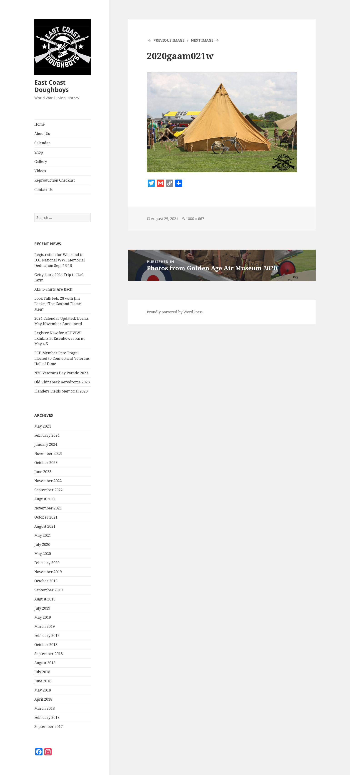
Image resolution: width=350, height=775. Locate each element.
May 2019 (42, 617)
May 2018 (42, 690)
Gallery (40, 161)
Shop (38, 152)
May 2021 (42, 535)
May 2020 (42, 553)
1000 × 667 (195, 218)
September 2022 (48, 489)
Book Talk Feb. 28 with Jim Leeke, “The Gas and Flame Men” (57, 304)
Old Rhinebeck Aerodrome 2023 (62, 382)
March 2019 (44, 626)
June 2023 (42, 471)
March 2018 (44, 708)
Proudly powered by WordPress (174, 311)
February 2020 (47, 562)
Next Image (202, 40)
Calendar (42, 142)
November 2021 (48, 508)
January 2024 (45, 444)
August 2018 (44, 662)
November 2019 (48, 571)
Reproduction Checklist (54, 180)
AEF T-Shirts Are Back (53, 289)
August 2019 (44, 599)
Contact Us (43, 189)
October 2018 (46, 644)
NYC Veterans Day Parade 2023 (61, 372)
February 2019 (47, 635)
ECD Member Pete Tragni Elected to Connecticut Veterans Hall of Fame (62, 358)
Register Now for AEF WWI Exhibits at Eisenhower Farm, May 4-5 (59, 338)
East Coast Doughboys (51, 86)
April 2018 (43, 699)
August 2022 (44, 498)
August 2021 (44, 526)
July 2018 (42, 671)
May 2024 (42, 426)
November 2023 (48, 453)
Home (39, 124)
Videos (40, 170)
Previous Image (169, 40)
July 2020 (42, 544)
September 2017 (48, 726)
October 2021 (46, 517)
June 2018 (42, 681)
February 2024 (47, 435)
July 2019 (42, 608)
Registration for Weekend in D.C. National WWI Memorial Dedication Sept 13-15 (59, 260)
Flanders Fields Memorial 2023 (61, 391)
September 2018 (48, 653)
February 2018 (47, 717)
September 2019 (48, 590)
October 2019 (46, 580)
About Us (42, 133)
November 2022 (48, 480)
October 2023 (46, 462)
